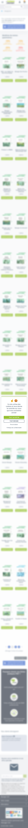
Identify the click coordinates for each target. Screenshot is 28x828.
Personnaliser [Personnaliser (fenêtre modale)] (14, 424)
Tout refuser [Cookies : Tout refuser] (14, 421)
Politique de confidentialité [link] (14, 427)
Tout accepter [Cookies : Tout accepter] (14, 417)
